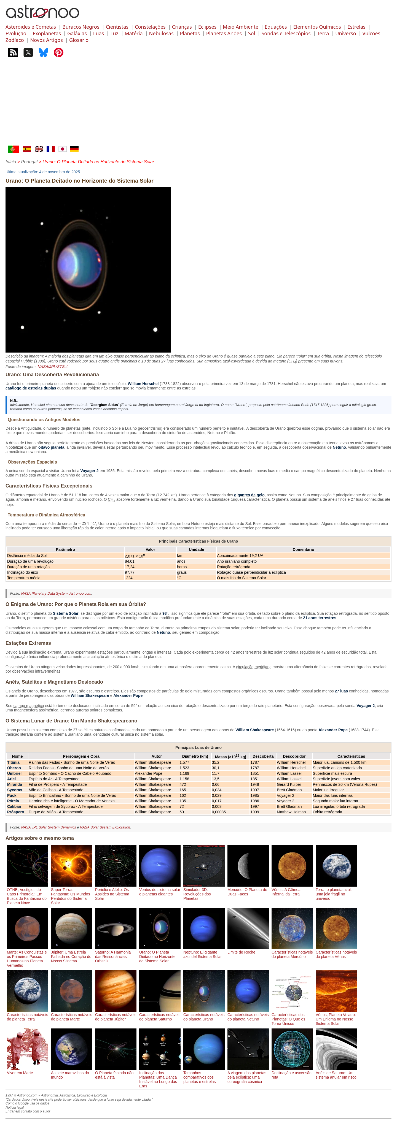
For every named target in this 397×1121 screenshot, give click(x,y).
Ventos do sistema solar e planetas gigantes (160, 889)
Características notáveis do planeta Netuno (248, 1014)
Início (11, 161)
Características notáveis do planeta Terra (27, 1014)
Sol (251, 33)
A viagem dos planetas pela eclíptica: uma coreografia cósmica (248, 1075)
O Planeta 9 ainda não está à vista (115, 1072)
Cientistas (117, 26)
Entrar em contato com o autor (28, 1111)
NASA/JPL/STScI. (53, 366)
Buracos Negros (80, 26)
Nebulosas (161, 33)
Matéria (134, 33)
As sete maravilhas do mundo (71, 1072)
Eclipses (207, 26)
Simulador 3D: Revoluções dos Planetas (204, 892)
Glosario (78, 40)
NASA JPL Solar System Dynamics (48, 827)
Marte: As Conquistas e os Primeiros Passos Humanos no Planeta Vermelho (27, 957)
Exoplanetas (47, 33)
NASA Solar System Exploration (105, 827)
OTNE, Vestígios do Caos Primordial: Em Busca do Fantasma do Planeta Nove (27, 894)
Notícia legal (15, 1107)
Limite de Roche (248, 950)
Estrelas (356, 26)
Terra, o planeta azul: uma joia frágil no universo (336, 892)
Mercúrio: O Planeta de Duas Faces (248, 889)
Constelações (150, 26)
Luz (114, 33)
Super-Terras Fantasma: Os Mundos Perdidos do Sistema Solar (71, 894)
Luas (98, 33)
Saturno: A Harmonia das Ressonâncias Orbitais (115, 954)
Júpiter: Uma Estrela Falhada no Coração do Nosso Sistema (71, 954)
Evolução (16, 33)
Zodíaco (15, 40)
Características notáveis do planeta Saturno (160, 1014)
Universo (345, 33)
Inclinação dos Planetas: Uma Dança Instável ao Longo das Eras (160, 1077)
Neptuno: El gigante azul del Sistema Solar (204, 952)
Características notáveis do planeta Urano (204, 1014)
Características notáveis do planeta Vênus (336, 952)
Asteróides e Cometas (31, 26)
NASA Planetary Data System (44, 593)
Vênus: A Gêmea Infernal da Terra (292, 889)
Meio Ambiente (240, 26)
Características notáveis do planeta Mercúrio (292, 952)
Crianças (182, 26)
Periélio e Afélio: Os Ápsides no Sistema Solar (115, 892)
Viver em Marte (27, 1070)
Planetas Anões (224, 33)
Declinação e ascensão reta (292, 1072)
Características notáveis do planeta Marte (71, 1014)
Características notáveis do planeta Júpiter (115, 1014)
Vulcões (371, 33)
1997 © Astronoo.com (21, 1095)
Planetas (190, 33)
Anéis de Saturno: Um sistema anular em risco (336, 1072)
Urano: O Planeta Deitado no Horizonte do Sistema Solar (160, 954)
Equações (276, 26)
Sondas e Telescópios (285, 33)
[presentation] (87, 523)
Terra (323, 33)
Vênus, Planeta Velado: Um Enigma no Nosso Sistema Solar (336, 1017)
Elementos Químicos (317, 26)
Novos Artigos (46, 40)
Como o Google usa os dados (27, 1103)
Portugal (29, 161)
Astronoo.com (80, 593)
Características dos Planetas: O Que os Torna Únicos (292, 1017)
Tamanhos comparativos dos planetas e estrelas (204, 1075)
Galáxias (77, 33)
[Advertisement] (198, 104)
